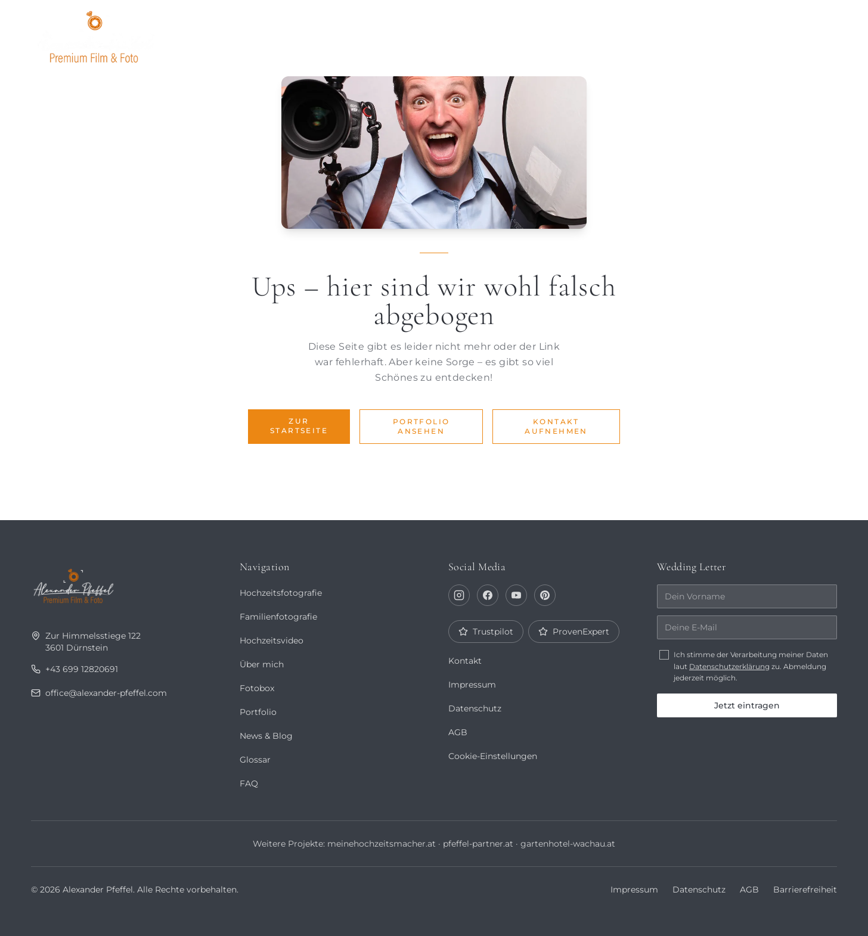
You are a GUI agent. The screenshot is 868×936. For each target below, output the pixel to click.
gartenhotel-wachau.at (567, 843)
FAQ (249, 783)
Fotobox (733, 33)
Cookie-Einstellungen (493, 756)
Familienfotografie (278, 616)
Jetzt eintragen (747, 705)
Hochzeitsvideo (271, 640)
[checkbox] (664, 655)
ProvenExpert (573, 631)
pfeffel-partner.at (477, 843)
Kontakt (804, 33)
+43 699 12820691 (73, 669)
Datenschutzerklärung (729, 666)
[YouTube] (516, 595)
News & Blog (266, 735)
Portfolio (504, 33)
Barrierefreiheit (805, 889)
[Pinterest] (545, 595)
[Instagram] (459, 595)
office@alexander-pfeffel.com (99, 693)
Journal (661, 33)
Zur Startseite (299, 425)
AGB (457, 732)
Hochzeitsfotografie (280, 592)
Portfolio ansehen (421, 426)
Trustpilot (485, 631)
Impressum (472, 684)
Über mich (585, 33)
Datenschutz (474, 708)
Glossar (255, 759)
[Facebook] (487, 595)
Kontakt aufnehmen (556, 426)
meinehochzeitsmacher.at (380, 843)
